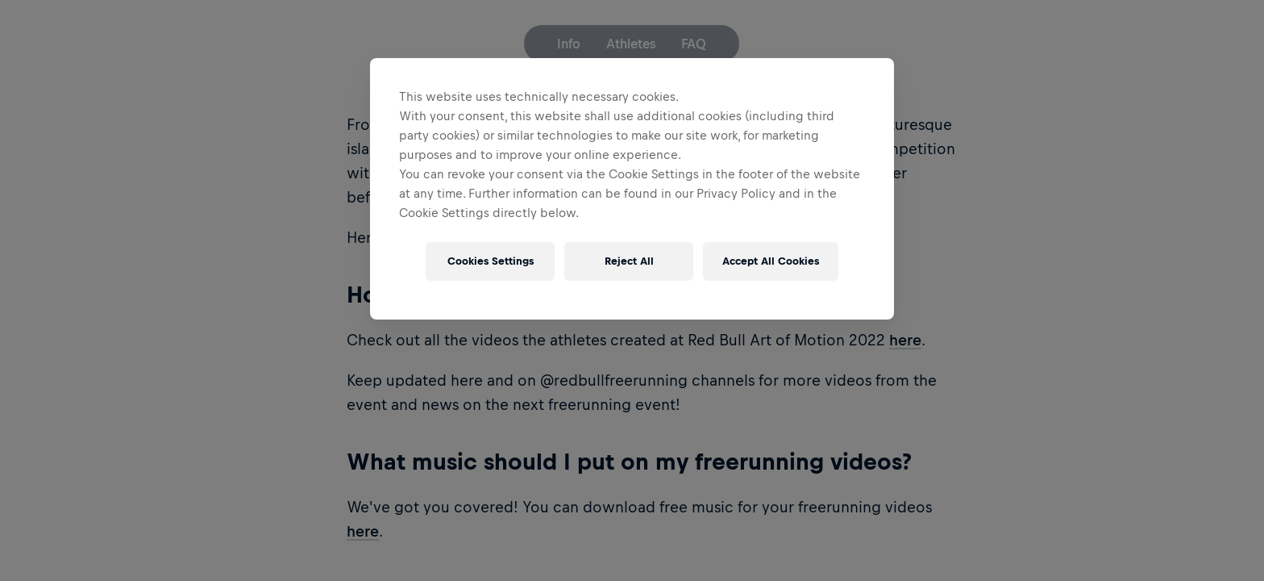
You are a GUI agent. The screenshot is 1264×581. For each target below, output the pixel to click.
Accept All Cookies (770, 261)
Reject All (629, 261)
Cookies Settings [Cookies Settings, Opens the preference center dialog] (490, 261)
